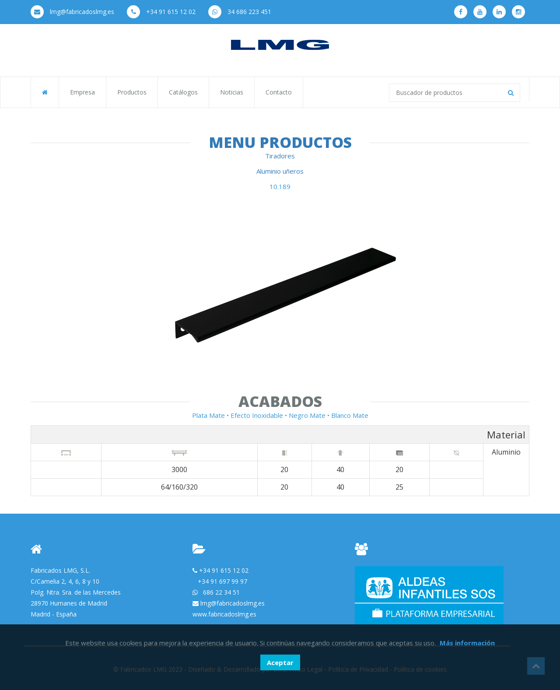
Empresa (82, 92)
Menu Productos (280, 142)
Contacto (279, 92)
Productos (132, 92)
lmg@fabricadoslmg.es (72, 11)
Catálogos (183, 92)
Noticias (231, 92)
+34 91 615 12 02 (161, 11)
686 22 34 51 (221, 592)
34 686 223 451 (239, 11)
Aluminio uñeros (280, 171)
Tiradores (280, 155)
